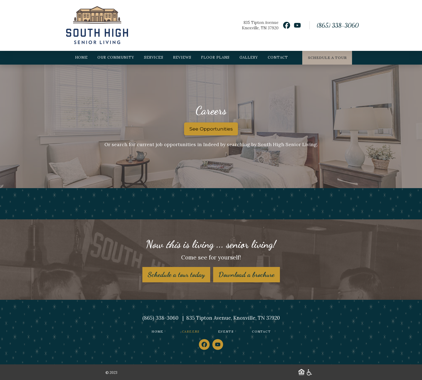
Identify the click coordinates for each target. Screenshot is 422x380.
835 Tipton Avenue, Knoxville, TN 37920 (233, 318)
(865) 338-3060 (337, 25)
